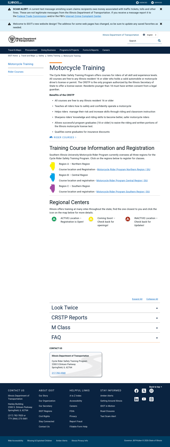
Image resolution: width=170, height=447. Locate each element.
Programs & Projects (69, 50)
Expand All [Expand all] (137, 299)
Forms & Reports (91, 50)
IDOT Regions (45, 411)
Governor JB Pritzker (133, 440)
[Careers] (112, 50)
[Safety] (42, 56)
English (150, 35)
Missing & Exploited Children (39, 441)
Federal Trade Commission (32, 16)
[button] (62, 137)
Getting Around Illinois (111, 401)
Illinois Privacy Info (80, 441)
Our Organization (47, 401)
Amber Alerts (106, 395)
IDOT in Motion (107, 406)
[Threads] (151, 399)
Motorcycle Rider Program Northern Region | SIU (123, 169)
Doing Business (48, 50)
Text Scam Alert (108, 416)
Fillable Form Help (78, 426)
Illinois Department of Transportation (121, 35)
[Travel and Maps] (28, 56)
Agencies (141, 2)
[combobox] (152, 34)
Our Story (43, 395)
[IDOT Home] (13, 56)
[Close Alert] (161, 9)
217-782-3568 (59, 373)
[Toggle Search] (159, 40)
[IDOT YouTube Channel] (144, 399)
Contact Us (44, 426)
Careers (106, 50)
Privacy (73, 416)
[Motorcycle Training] (72, 56)
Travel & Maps (14, 50)
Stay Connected (46, 421)
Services (156, 2)
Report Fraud (76, 421)
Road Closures (107, 411)
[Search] (144, 41)
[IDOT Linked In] (136, 399)
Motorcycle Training (20, 64)
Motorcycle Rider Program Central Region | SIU (122, 180)
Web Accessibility (15, 441)
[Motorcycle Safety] (104, 259)
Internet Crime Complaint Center (83, 16)
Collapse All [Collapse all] (152, 299)
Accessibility (76, 401)
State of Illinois (155, 440)
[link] (136, 391)
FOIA (72, 411)
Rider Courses (15, 71)
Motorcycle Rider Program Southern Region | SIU (123, 191)
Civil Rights (44, 416)
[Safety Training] (54, 56)
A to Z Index (75, 395)
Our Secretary (45, 406)
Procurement (31, 50)
